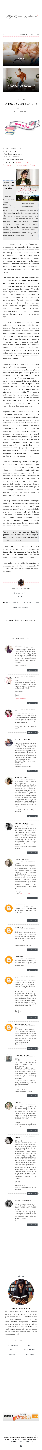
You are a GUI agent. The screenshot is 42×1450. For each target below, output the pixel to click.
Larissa (18, 1102)
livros (36, 602)
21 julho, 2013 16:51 (29, 741)
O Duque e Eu (10, 605)
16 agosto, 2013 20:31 (29, 1202)
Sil (16, 710)
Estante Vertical (25, 893)
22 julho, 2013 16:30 (29, 1025)
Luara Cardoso (22, 859)
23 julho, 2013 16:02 (29, 1057)
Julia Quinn (27, 602)
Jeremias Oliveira (22, 739)
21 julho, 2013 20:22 (29, 906)
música (12, 1354)
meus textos (29, 1349)
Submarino (14, 165)
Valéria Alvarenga (23, 1200)
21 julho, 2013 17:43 (29, 824)
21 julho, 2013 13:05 (29, 676)
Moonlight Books (20, 698)
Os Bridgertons (23, 605)
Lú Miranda (20, 646)
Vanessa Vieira (21, 905)
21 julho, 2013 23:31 (29, 958)
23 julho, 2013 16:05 (29, 1104)
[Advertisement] (21, 1382)
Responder (32, 670)
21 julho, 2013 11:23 (29, 647)
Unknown (19, 927)
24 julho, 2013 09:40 (29, 1137)
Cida (17, 677)
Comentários (21, 111)
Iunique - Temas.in (26, 1441)
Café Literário (12, 1345)
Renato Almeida (22, 823)
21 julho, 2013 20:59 (29, 928)
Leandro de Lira (22, 1055)
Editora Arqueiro (13, 602)
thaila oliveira (22, 777)
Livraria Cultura (21, 162)
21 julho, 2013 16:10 (29, 709)
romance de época (21, 607)
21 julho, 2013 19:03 (29, 861)
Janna (17, 1137)
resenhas (35, 605)
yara (17, 977)
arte (30, 1345)
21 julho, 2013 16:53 (29, 779)
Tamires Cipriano (22, 1024)
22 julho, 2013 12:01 (29, 976)
